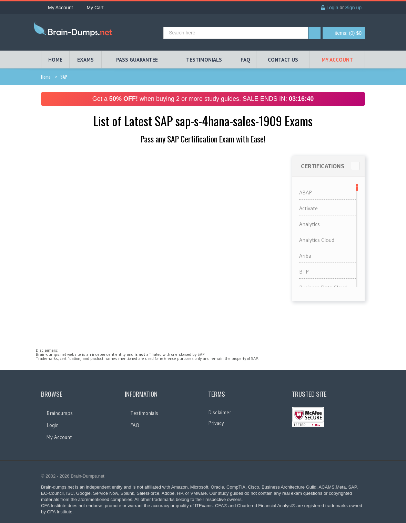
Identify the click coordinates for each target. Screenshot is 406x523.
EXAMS (85, 59)
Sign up (353, 7)
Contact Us (283, 59)
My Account (57, 7)
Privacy (216, 423)
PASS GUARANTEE (137, 59)
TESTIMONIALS (204, 59)
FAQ (245, 59)
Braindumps (60, 413)
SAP (63, 76)
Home (46, 76)
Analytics (309, 224)
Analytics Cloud (316, 239)
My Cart (91, 7)
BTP (304, 271)
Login (329, 7)
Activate (308, 208)
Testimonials (144, 413)
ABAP (305, 192)
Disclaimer (219, 412)
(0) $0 (348, 33)
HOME (55, 59)
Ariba (305, 255)
